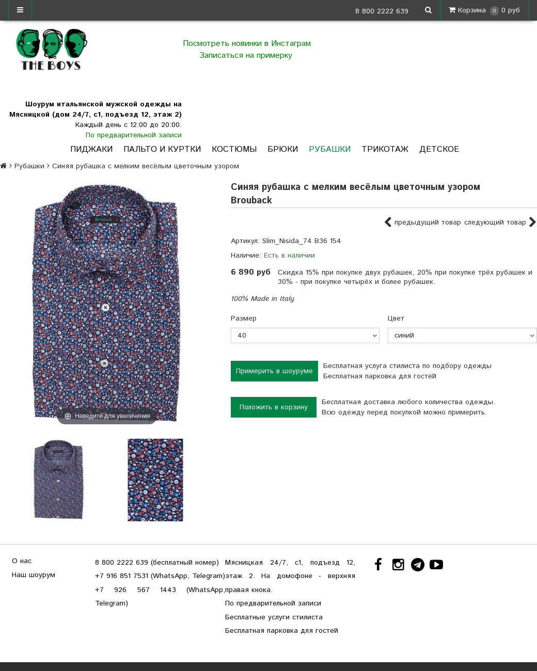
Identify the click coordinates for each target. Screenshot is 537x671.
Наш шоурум (33, 575)
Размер (244, 318)
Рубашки (330, 149)
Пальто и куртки (162, 149)
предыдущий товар (422, 223)
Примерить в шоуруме (274, 371)
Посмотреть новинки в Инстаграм (247, 44)
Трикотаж (384, 149)
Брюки (282, 149)
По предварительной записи (134, 135)
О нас (21, 561)
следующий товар (500, 223)
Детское (439, 149)
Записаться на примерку (247, 55)
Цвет (396, 318)
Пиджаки (91, 149)
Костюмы (234, 149)
